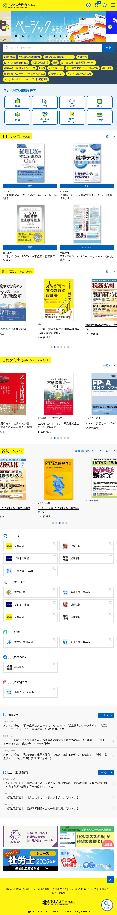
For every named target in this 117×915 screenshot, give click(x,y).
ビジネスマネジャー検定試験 (82, 68)
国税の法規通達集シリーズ (59, 57)
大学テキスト (56, 73)
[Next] (110, 26)
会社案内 (104, 889)
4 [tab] (58, 41)
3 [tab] (55, 41)
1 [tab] (48, 41)
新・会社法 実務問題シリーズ (78, 62)
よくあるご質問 (41, 889)
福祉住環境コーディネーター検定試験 (24, 73)
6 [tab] (65, 41)
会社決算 (107, 68)
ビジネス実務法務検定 (16, 62)
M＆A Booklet (56, 68)
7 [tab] (68, 41)
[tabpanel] (58, 26)
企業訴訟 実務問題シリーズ (19, 68)
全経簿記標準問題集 (30, 57)
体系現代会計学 (40, 62)
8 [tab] (71, 41)
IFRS (42, 68)
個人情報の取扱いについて (82, 889)
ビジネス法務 (21, 558)
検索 (108, 47)
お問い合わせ (58, 892)
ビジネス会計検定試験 (79, 73)
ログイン (88, 5)
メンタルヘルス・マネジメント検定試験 (26, 79)
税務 (55, 62)
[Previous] (7, 26)
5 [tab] (61, 41)
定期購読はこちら (86, 450)
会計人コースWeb (24, 571)
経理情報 (75, 558)
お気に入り (105, 5)
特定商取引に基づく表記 (18, 889)
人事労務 (82, 57)
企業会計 (19, 546)
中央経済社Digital (23, 642)
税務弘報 (75, 546)
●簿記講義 (9, 57)
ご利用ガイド (59, 889)
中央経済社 (20, 592)
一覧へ (107, 136)
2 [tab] (51, 41)
